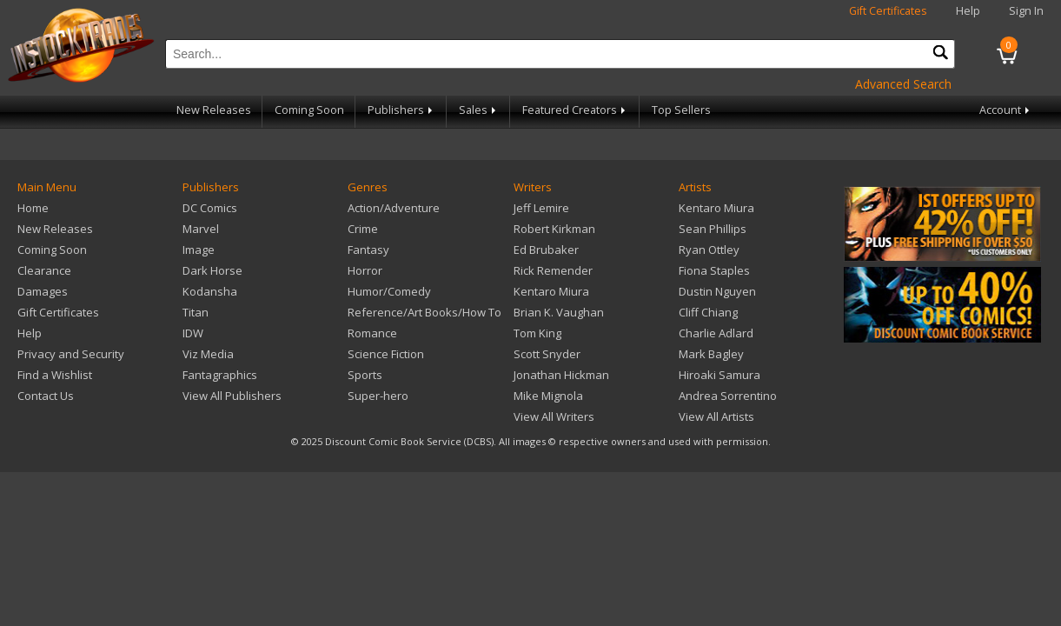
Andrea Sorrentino (728, 395)
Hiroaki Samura (719, 375)
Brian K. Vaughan (559, 312)
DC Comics (209, 208)
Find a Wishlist (54, 375)
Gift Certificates (888, 10)
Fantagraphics (219, 375)
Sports (365, 375)
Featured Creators (575, 110)
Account (1005, 110)
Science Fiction (386, 354)
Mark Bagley (711, 354)
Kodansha (209, 291)
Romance (372, 333)
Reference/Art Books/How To (424, 312)
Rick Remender (553, 270)
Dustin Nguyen (717, 291)
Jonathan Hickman (561, 375)
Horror (365, 270)
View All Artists (716, 416)
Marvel (200, 228)
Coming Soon (309, 110)
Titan (195, 312)
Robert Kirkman (554, 228)
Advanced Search (903, 84)
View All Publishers (232, 395)
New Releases (213, 110)
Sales (479, 110)
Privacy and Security (70, 354)
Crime (363, 228)
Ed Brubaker (546, 249)
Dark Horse (212, 270)
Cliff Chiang (708, 312)
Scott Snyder (547, 354)
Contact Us (45, 395)
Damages (42, 291)
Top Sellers (681, 110)
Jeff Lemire (541, 208)
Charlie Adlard (716, 333)
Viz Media (208, 354)
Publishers (401, 110)
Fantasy (368, 249)
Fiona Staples (714, 270)
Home (33, 208)
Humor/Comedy (389, 291)
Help (968, 10)
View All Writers (554, 416)
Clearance (44, 270)
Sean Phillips (712, 228)
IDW (192, 333)
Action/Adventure (394, 208)
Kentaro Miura (551, 291)
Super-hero (378, 395)
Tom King (537, 333)
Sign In (1026, 10)
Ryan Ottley (709, 249)
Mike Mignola (548, 395)
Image (198, 249)
